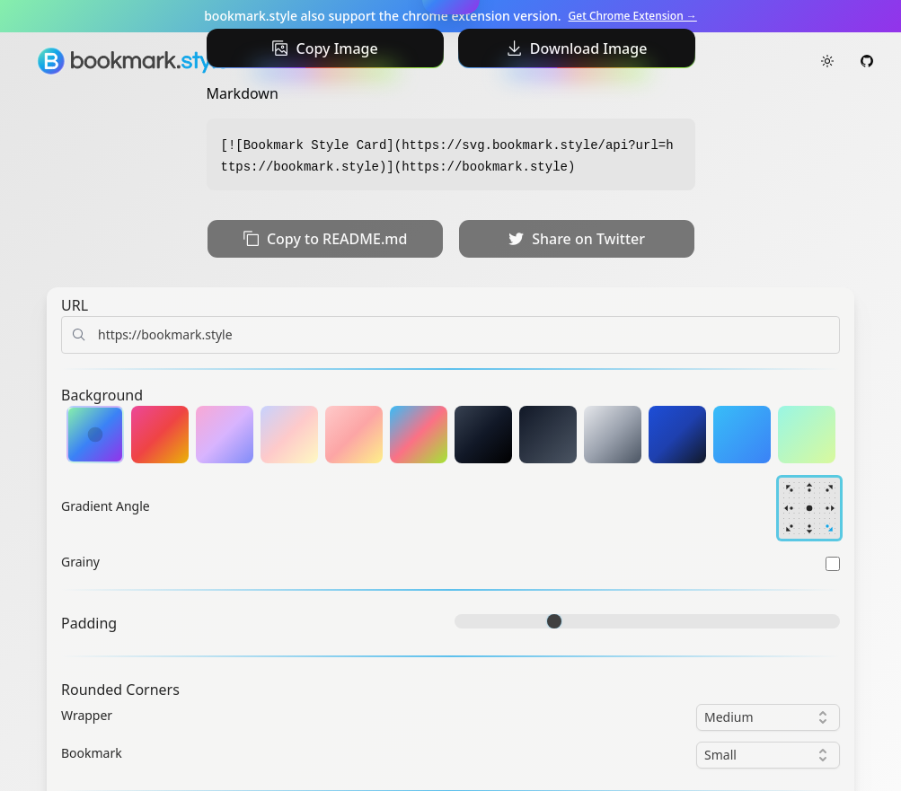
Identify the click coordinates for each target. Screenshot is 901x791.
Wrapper (86, 715)
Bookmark (91, 752)
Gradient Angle (105, 505)
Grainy (80, 561)
